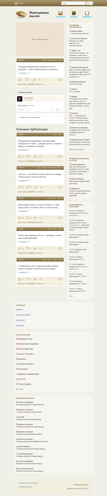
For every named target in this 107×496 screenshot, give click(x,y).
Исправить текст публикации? (79, 236)
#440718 (21, 198)
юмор (55, 134)
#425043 (21, 134)
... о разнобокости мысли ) (79, 33)
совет (54, 229)
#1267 (71, 249)
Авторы (74, 12)
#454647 (21, 229)
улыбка (60, 229)
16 (22, 157)
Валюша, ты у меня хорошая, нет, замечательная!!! (76, 43)
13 (31, 187)
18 (22, 218)
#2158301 (72, 274)
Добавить (87, 12)
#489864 (21, 168)
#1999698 (72, 242)
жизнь (44, 60)
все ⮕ (71, 296)
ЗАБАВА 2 (24, 73)
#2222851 (72, 257)
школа (60, 260)
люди (50, 168)
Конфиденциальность (25, 487)
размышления (52, 60)
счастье (44, 168)
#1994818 (72, 235)
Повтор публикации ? (76, 258)
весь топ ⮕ (19, 389)
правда (54, 260)
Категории (60, 12)
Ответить (21, 109)
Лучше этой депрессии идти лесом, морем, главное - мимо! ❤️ (79, 193)
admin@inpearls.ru (83, 489)
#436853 (21, 60)
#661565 (82, 291)
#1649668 (72, 281)
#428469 (21, 260)
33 (22, 187)
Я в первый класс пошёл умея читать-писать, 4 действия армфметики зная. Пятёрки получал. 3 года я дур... (80, 103)
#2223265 (72, 220)
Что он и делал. (75, 91)
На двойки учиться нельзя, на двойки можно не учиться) (79, 132)
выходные (20, 325)
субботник (20, 320)
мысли (60, 60)
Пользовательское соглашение (28, 483)
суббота (19, 309)
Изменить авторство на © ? (78, 213)
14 (22, 248)
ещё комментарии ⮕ (76, 149)
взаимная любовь (23, 315)
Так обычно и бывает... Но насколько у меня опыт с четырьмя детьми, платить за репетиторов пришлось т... (79, 57)
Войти (19, 3)
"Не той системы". (76, 84)
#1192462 (72, 264)
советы (59, 198)
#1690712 (72, 289)
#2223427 (72, 211)
